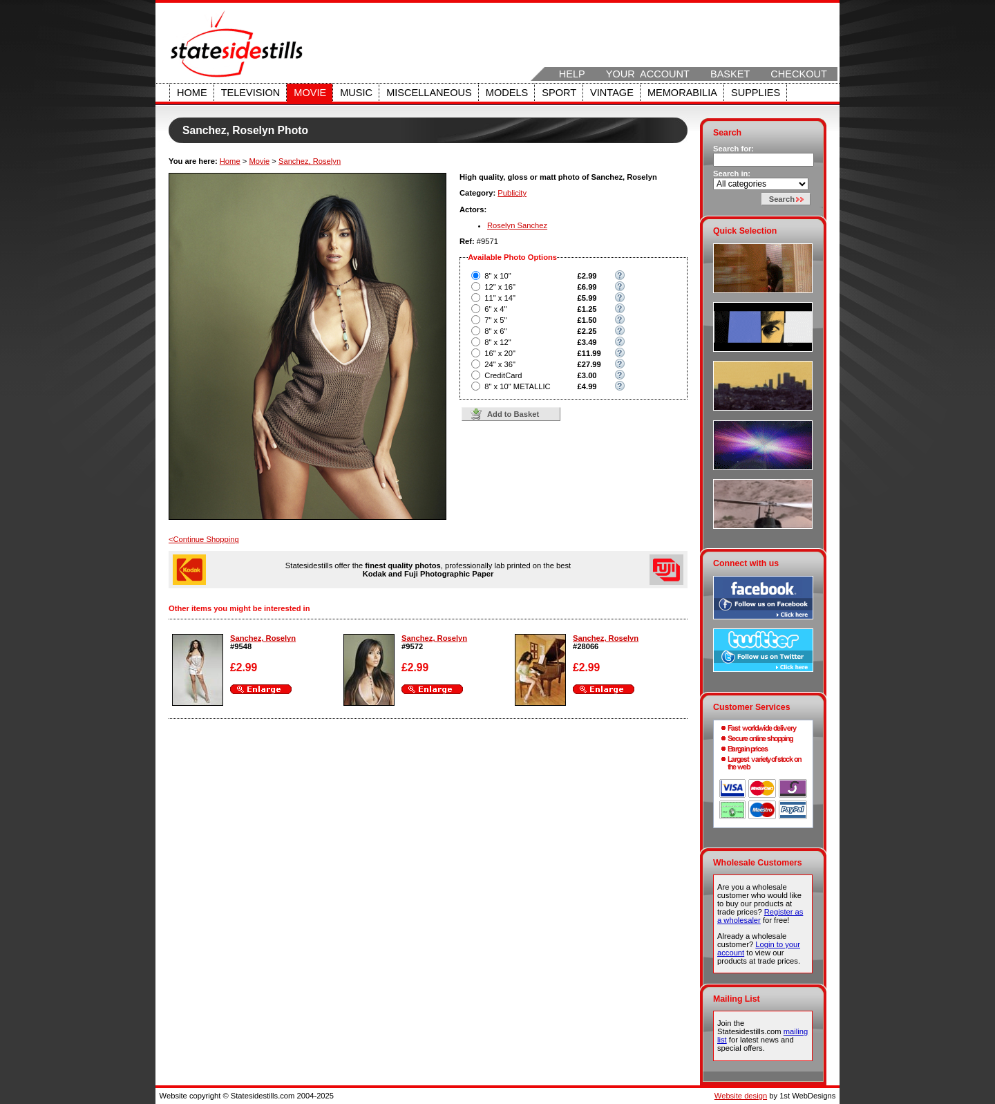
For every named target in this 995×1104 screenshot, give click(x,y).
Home (192, 92)
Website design (740, 1096)
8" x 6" (495, 331)
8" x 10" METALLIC (517, 386)
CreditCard (503, 375)
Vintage (612, 92)
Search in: (731, 173)
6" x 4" (495, 309)
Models (507, 92)
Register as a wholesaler (760, 916)
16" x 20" (499, 353)
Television (251, 92)
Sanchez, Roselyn (309, 161)
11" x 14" (499, 298)
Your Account (648, 73)
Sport (559, 92)
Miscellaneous (429, 92)
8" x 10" (497, 276)
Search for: (733, 148)
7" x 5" (495, 320)
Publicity (512, 193)
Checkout (798, 73)
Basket (730, 73)
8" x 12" (497, 342)
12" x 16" (499, 287)
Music (356, 92)
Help (572, 73)
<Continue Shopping (204, 539)
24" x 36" (499, 364)
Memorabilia (682, 92)
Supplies (755, 92)
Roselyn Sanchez (517, 225)
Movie (310, 92)
